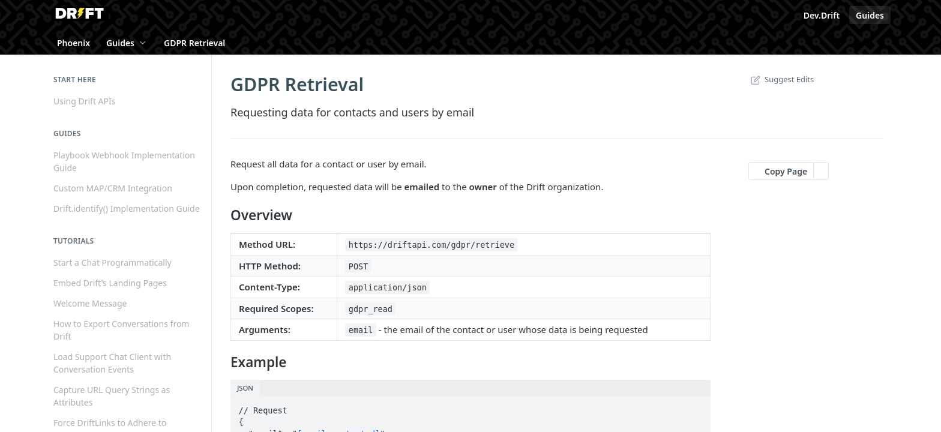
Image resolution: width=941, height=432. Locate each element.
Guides (870, 15)
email (361, 330)
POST (358, 266)
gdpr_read (370, 309)
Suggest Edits (781, 79)
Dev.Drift (822, 15)
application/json (388, 287)
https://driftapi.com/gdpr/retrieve (431, 245)
